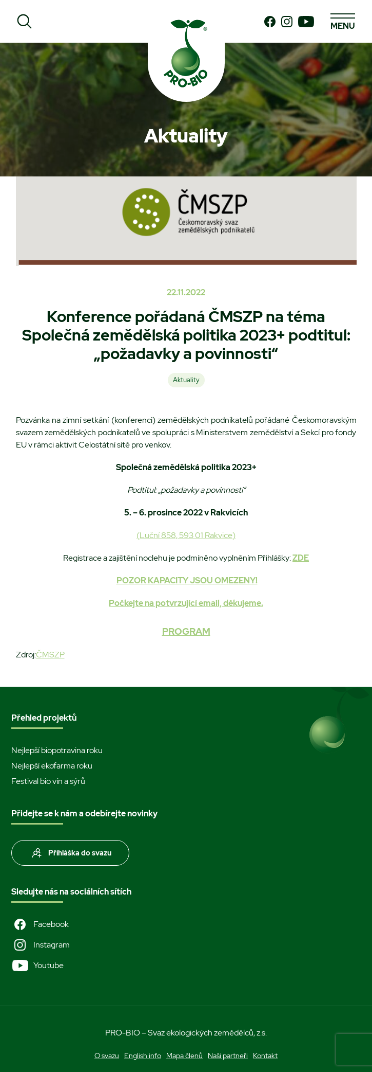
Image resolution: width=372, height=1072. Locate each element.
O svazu (106, 1055)
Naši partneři (228, 1055)
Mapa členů (184, 1055)
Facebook (40, 924)
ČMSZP (50, 654)
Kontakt (265, 1055)
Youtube (37, 965)
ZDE (300, 557)
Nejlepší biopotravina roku (57, 750)
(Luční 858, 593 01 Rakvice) (186, 535)
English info (142, 1055)
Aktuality (186, 380)
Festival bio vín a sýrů (48, 781)
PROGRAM (186, 631)
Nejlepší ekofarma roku (51, 765)
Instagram (40, 945)
